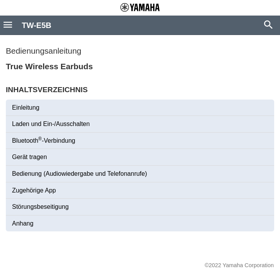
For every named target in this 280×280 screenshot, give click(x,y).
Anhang (22, 223)
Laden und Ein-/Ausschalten (51, 124)
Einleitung (25, 107)
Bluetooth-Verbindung (43, 140)
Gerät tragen (29, 157)
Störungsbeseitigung (40, 206)
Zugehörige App (34, 190)
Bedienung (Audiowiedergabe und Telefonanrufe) (79, 173)
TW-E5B (36, 25)
